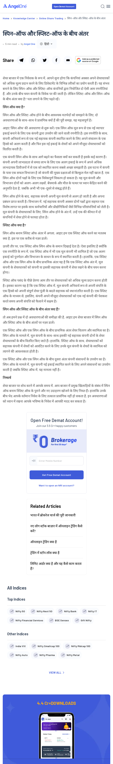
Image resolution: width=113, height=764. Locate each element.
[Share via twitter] (44, 60)
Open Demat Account (64, 6)
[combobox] (46, 44)
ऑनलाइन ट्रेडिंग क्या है (43, 542)
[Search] (103, 6)
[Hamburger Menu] (108, 6)
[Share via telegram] (21, 60)
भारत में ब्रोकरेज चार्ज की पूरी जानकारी (53, 515)
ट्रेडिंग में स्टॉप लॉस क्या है (45, 553)
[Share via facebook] (56, 60)
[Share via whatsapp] (32, 60)
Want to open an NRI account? (56, 485)
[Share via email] (68, 60)
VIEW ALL (56, 672)
